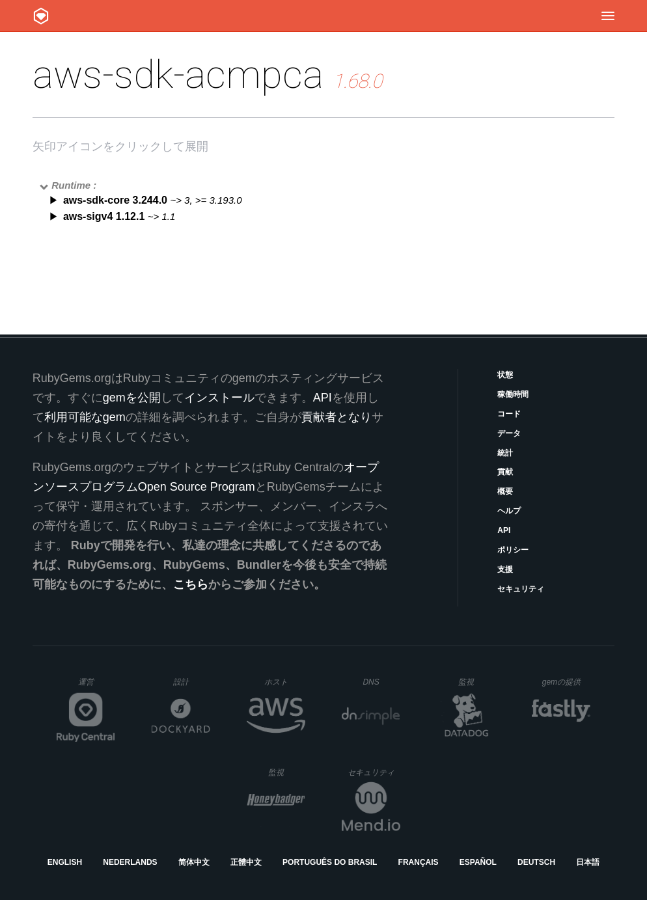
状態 (505, 374)
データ (509, 433)
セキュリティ (520, 588)
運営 (96, 686)
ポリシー (513, 549)
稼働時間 (513, 394)
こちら (190, 584)
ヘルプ (509, 510)
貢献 (505, 471)
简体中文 (194, 862)
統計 (505, 452)
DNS (381, 682)
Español (478, 862)
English (65, 862)
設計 (191, 682)
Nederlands (130, 862)
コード (509, 413)
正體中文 (246, 862)
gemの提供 (566, 682)
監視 (476, 682)
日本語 (587, 862)
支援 (505, 569)
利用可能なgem (85, 417)
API (503, 530)
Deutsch (536, 862)
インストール (219, 397)
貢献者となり (336, 417)
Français (418, 862)
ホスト (284, 682)
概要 (505, 491)
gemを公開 (132, 397)
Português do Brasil (329, 862)
